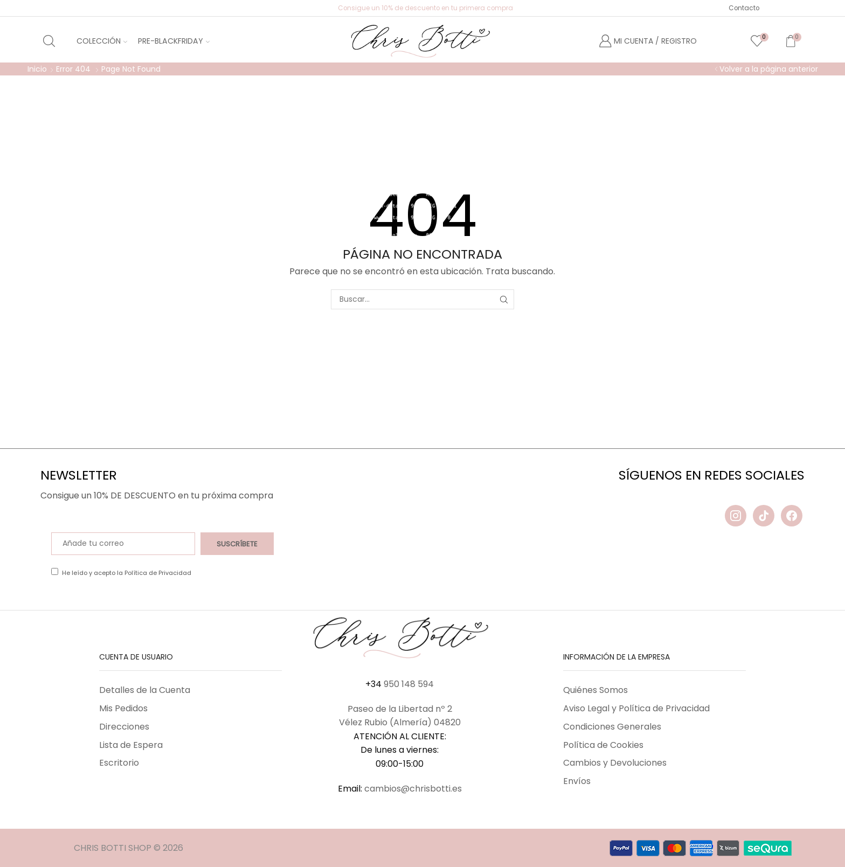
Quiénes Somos (595, 690)
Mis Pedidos (123, 708)
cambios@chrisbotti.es (413, 788)
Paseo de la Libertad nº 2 (400, 709)
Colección (102, 41)
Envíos (577, 781)
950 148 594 (409, 684)
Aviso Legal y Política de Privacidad (636, 708)
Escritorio (119, 763)
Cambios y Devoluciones (615, 763)
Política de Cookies (603, 745)
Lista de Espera (131, 745)
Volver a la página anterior (768, 69)
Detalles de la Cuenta (144, 690)
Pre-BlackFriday (174, 41)
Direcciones (124, 726)
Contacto (744, 8)
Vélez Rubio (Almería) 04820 (400, 722)
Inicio (37, 69)
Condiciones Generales (612, 726)
